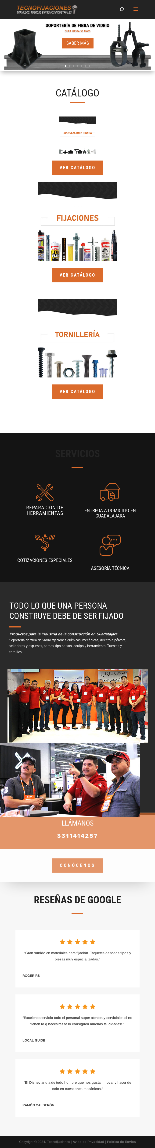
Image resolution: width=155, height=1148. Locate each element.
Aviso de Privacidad (88, 1142)
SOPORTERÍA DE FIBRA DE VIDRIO (77, 25)
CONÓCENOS (77, 856)
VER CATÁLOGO (77, 167)
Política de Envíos (121, 1142)
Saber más (77, 43)
